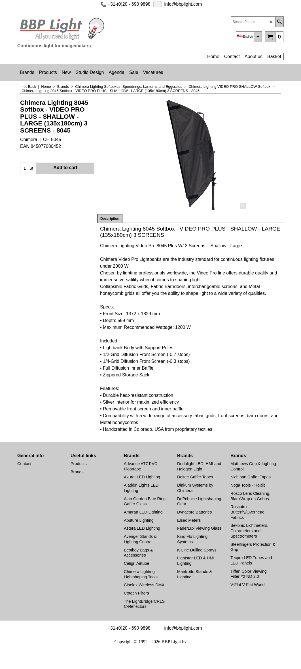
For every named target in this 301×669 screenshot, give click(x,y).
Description (109, 219)
